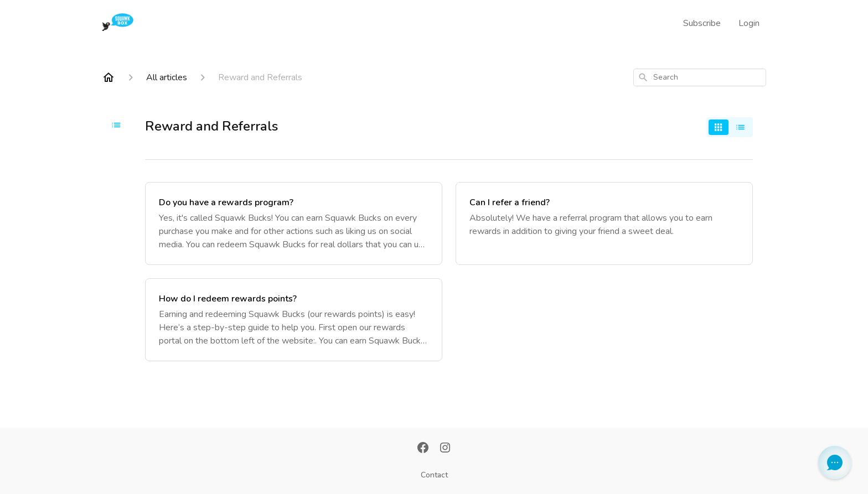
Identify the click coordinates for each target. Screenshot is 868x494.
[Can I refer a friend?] (604, 223)
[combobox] (699, 77)
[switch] (729, 127)
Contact (434, 475)
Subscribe (702, 23)
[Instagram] (445, 448)
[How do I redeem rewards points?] (293, 319)
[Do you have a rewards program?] (293, 223)
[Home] (108, 77)
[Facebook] (423, 448)
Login (749, 23)
